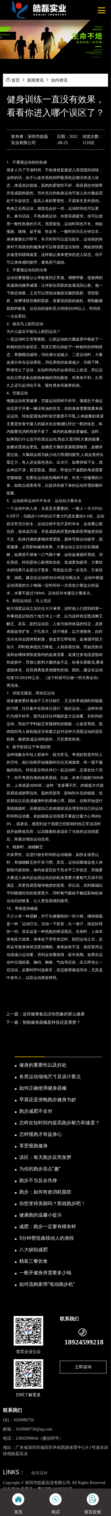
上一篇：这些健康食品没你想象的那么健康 (45, 1014)
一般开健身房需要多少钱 (45, 1272)
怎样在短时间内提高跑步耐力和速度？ (59, 1122)
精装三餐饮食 (33, 1261)
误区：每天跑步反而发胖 (45, 1157)
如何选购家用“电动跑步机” (47, 1284)
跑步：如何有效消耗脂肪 (45, 1192)
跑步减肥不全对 (35, 1111)
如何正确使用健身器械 (43, 1088)
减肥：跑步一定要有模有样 (47, 1226)
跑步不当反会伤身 (38, 1180)
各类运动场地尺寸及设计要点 (50, 1076)
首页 (16, 80)
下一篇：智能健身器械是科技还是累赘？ (43, 1022)
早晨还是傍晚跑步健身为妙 (47, 1099)
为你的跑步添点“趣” (39, 1169)
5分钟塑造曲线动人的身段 (46, 1238)
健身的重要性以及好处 (43, 1065)
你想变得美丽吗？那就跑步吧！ (52, 1203)
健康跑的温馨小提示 (40, 1215)
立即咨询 (83, 1367)
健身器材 (39, 1473)
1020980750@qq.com (33, 1429)
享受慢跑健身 (33, 1146)
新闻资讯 (35, 80)
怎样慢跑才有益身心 (40, 1134)
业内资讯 (59, 80)
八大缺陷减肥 (33, 1249)
